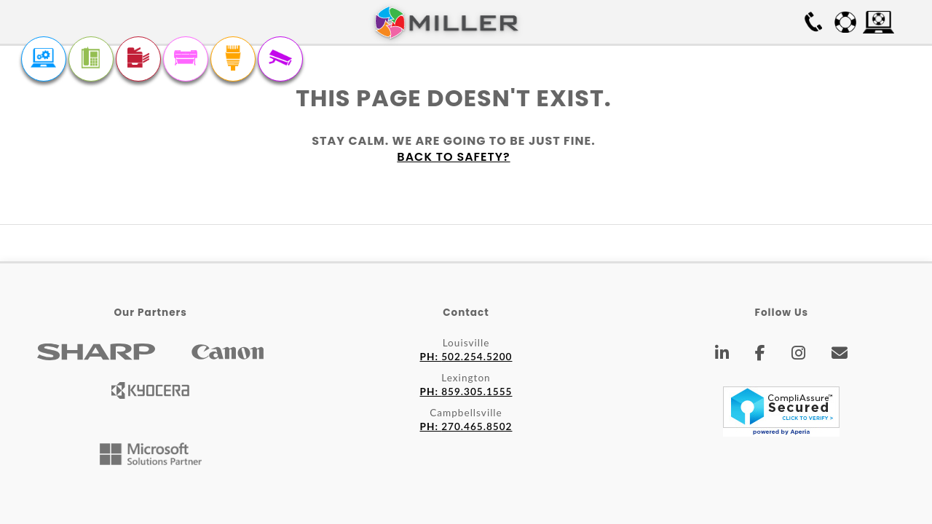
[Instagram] (799, 355)
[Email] (840, 355)
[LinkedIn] (722, 355)
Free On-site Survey (729, 22)
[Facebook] (760, 355)
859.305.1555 (466, 391)
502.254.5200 (466, 356)
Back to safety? (453, 156)
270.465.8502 (466, 426)
